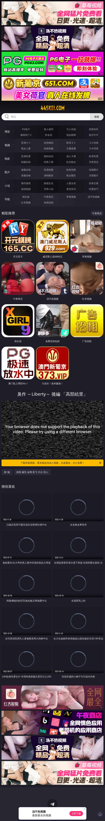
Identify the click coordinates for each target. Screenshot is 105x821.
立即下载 (76, 813)
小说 (7, 186)
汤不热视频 (94, 196)
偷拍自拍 (48, 156)
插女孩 (25, 196)
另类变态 (93, 162)
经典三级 (48, 162)
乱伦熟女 (71, 162)
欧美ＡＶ (71, 142)
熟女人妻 (26, 148)
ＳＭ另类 (93, 148)
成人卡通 (71, 156)
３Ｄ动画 (93, 142)
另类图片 (93, 175)
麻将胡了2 (25, 134)
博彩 (7, 131)
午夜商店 (48, 196)
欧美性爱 (93, 156)
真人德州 (48, 129)
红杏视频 (26, 202)
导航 (7, 199)
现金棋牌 (71, 134)
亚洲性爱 (26, 156)
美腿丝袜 (26, 175)
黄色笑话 (71, 189)
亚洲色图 (48, 169)
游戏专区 (93, 129)
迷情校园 (26, 189)
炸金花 (48, 134)
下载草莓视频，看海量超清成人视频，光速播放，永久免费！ (61, 463)
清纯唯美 (48, 175)
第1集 (7, 472)
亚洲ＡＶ (26, 142)
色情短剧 (48, 202)
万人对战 (71, 129)
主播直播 (71, 148)
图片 (7, 172)
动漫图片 (93, 169)
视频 (7, 145)
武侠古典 (93, 183)
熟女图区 (71, 175)
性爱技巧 (93, 189)
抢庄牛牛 (93, 134)
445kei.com (52, 108)
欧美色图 (71, 169)
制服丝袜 (26, 162)
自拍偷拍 (48, 142)
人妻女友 (71, 183)
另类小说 (48, 189)
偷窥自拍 (26, 169)
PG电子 (26, 129)
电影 (7, 158)
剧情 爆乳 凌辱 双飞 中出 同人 (32, 472)
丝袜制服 (48, 148)
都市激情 (26, 183)
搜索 (96, 116)
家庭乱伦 (48, 183)
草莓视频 (71, 196)
